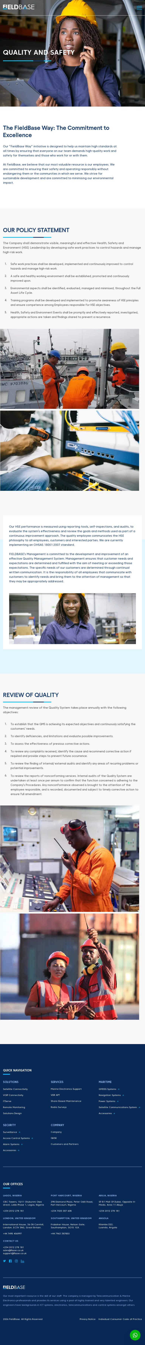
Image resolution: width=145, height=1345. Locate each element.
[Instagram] (16, 1268)
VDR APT (55, 1104)
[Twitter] (4, 1268)
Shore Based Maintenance (66, 1110)
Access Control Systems (18, 1147)
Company (56, 1139)
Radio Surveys (58, 1116)
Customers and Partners (64, 1151)
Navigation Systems (111, 1107)
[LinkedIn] (22, 1268)
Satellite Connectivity (15, 1101)
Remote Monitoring (14, 1119)
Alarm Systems (12, 1154)
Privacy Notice (88, 1321)
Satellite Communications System (119, 1119)
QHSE (54, 1145)
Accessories (107, 1125)
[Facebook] (10, 1268)
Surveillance (11, 1141)
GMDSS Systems (109, 1101)
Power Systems (108, 1113)
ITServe (7, 1113)
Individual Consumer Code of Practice (120, 1321)
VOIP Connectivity (13, 1107)
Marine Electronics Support (66, 1098)
